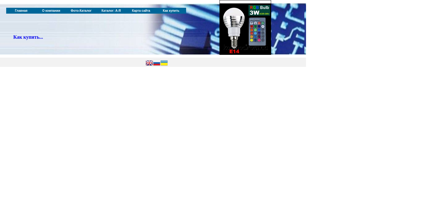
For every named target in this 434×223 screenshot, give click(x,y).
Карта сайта (141, 10)
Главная (21, 10)
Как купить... (28, 37)
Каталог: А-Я (111, 10)
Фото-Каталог (81, 10)
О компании (51, 10)
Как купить (171, 10)
